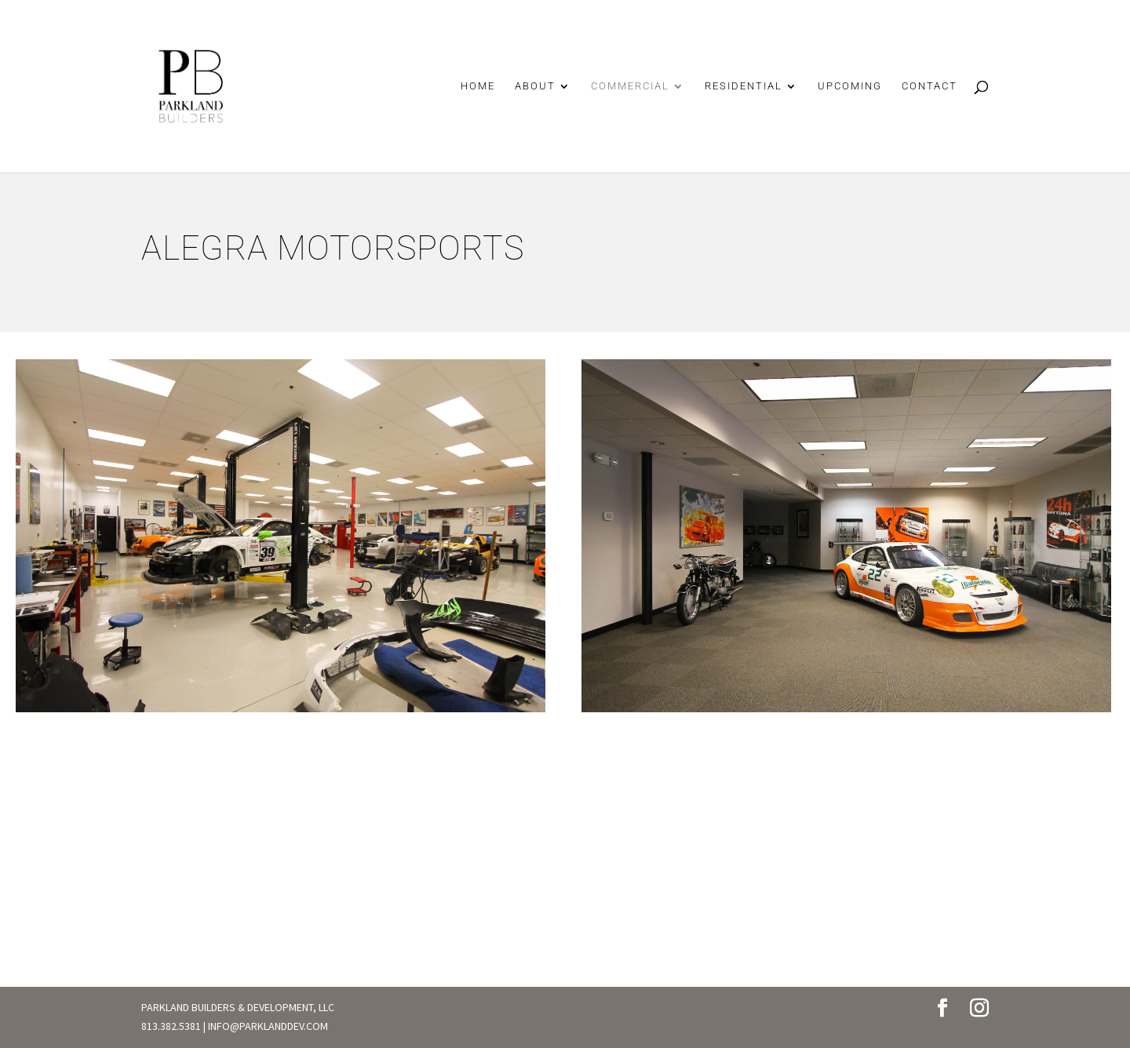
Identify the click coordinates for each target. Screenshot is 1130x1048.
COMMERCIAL (630, 86)
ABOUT (535, 86)
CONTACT (929, 86)
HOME (478, 86)
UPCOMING (850, 86)
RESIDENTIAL (743, 86)
